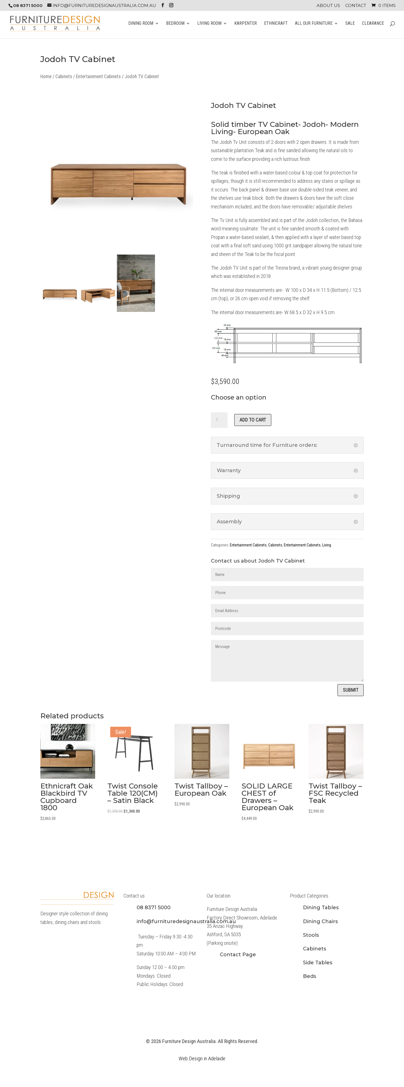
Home (45, 76)
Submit (350, 690)
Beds (309, 976)
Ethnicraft (276, 23)
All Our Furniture (313, 23)
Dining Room (140, 23)
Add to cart (253, 420)
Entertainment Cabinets (98, 76)
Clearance (373, 23)
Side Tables (317, 963)
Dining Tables (321, 907)
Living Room (209, 23)
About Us (328, 5)
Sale (350, 23)
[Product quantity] (219, 420)
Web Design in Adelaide (202, 1058)
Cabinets (63, 76)
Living (326, 545)
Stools (311, 935)
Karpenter (245, 23)
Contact (355, 5)
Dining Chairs (320, 921)
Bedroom (175, 23)
